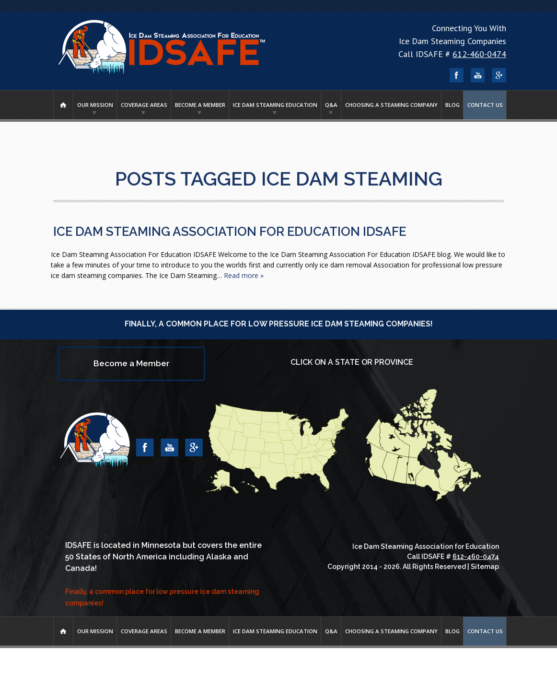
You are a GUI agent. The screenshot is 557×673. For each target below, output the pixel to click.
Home (63, 105)
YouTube (478, 75)
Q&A (331, 104)
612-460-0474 (479, 53)
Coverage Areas (144, 104)
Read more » (244, 275)
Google (499, 75)
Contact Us (485, 104)
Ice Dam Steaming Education (275, 104)
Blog (452, 104)
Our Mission (95, 104)
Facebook (457, 75)
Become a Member (200, 104)
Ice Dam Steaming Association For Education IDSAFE (229, 231)
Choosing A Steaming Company (391, 104)
